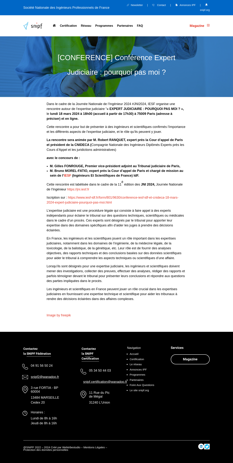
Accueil (134, 353)
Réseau (86, 25)
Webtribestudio (71, 447)
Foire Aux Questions (142, 384)
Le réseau (136, 364)
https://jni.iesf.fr (78, 189)
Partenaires (125, 25)
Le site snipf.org (139, 390)
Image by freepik (59, 315)
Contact (161, 5)
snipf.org (205, 10)
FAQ (140, 25)
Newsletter (137, 5)
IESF (67, 175)
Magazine (190, 359)
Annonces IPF (188, 5)
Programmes (104, 25)
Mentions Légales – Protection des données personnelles (65, 448)
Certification (68, 25)
